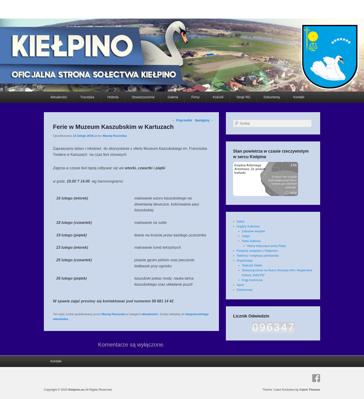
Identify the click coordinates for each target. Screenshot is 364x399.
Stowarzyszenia (143, 97)
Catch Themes (309, 389)
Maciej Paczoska (115, 135)
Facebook (316, 378)
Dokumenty (271, 97)
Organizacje (245, 260)
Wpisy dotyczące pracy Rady (266, 246)
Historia (112, 97)
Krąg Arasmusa (252, 280)
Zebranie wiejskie (253, 231)
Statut (240, 221)
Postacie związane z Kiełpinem (257, 250)
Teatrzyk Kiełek (252, 265)
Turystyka (87, 97)
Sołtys (246, 236)
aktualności (150, 314)
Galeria (173, 97)
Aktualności (58, 97)
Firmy (195, 97)
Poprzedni (182, 120)
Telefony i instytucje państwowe (258, 255)
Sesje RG (243, 97)
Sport (240, 285)
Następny (204, 120)
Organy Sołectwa (248, 226)
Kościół (218, 97)
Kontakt (298, 97)
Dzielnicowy (245, 289)
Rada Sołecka (251, 241)
